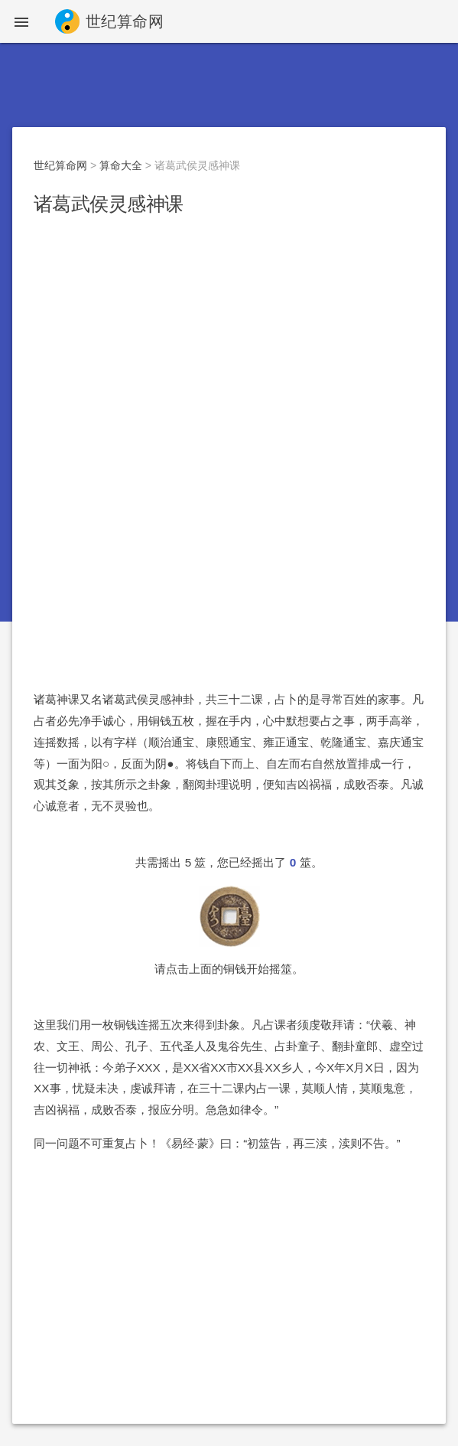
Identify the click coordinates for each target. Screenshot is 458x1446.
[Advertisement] (229, 343)
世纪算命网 (60, 165)
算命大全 (120, 165)
